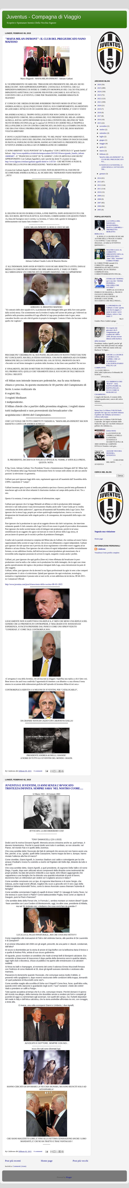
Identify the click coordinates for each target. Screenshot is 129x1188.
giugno (102, 140)
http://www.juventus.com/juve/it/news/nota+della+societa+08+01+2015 (33, 584)
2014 (99, 178)
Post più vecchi (80, 1160)
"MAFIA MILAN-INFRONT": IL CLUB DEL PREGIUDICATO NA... (111, 159)
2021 (99, 102)
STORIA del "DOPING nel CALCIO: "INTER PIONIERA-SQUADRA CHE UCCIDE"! (114, 283)
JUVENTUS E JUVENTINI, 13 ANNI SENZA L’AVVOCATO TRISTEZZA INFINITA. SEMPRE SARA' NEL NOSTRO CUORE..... (44, 787)
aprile (102, 147)
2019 (99, 109)
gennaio (103, 174)
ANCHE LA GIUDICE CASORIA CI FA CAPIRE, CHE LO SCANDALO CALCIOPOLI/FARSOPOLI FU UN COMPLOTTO (109, 361)
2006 (99, 206)
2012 (99, 185)
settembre (103, 133)
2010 (99, 192)
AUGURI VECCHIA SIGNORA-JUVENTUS (114, 453)
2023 (99, 95)
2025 (99, 88)
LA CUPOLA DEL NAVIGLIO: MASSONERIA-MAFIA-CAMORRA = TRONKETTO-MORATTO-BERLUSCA (109, 227)
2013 (99, 182)
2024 (99, 92)
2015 (99, 123)
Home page (47, 1160)
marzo (102, 151)
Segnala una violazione (105, 531)
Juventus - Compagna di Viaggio (43, 17)
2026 (99, 85)
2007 (99, 203)
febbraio (103, 154)
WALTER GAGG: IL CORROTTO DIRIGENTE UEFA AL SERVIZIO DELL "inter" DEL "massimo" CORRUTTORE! (115, 255)
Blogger (69, 1177)
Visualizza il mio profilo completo (107, 553)
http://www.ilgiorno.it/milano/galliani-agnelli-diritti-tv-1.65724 (30, 162)
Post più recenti (13, 1160)
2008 (99, 199)
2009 (99, 196)
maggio (102, 144)
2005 (99, 210)
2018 (99, 113)
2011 (99, 189)
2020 (99, 106)
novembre (103, 126)
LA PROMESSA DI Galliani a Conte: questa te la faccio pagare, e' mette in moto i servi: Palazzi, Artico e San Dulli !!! (115, 311)
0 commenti (38, 771)
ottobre (102, 130)
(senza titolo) (111, 431)
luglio (102, 137)
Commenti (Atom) (19, 1166)
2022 (99, 99)
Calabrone (101, 549)
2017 (99, 116)
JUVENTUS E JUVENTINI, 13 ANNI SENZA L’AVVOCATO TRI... (111, 167)
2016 (99, 120)
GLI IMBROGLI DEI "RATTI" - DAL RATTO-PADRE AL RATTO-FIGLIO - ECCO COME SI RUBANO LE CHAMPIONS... (108, 388)
